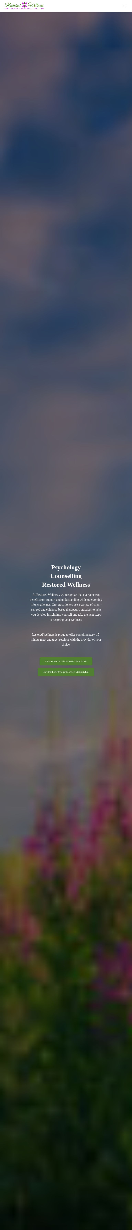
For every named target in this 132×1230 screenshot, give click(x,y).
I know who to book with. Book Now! (66, 661)
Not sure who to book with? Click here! (66, 672)
